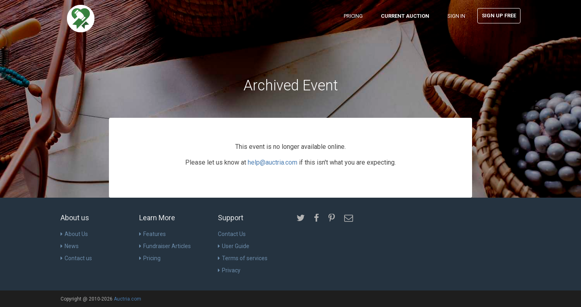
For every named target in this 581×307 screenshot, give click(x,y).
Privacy (229, 270)
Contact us (76, 258)
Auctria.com (127, 299)
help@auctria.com (272, 162)
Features (152, 234)
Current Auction (405, 16)
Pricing (353, 16)
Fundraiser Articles (165, 246)
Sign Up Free (499, 16)
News (70, 246)
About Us (74, 234)
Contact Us (232, 234)
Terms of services (243, 258)
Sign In (456, 16)
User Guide (233, 246)
